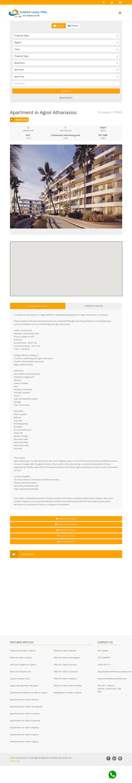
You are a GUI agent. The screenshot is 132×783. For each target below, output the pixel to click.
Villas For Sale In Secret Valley (68, 702)
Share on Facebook (66, 541)
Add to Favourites (66, 535)
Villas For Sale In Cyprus (21, 674)
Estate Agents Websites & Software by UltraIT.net (50, 775)
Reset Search (66, 97)
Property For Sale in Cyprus (23, 667)
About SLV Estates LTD (20, 688)
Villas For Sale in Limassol (66, 688)
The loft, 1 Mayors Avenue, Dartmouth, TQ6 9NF (109, 705)
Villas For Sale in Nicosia (65, 667)
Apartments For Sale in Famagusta (26, 723)
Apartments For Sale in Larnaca (24, 730)
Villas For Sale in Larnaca (65, 681)
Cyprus (58, 25)
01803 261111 (104, 681)
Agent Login (15, 778)
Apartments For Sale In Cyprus (24, 751)
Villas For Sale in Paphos (65, 695)
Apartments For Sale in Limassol (25, 737)
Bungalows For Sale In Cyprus (68, 709)
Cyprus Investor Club (20, 695)
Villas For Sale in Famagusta (67, 674)
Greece (73, 25)
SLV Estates (103, 667)
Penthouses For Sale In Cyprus (24, 758)
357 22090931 (104, 674)
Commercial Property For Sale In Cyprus (29, 709)
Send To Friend (66, 553)
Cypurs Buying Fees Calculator (24, 702)
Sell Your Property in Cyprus (23, 681)
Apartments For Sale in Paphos (24, 744)
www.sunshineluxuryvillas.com (112, 695)
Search (66, 90)
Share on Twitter (66, 547)
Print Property (66, 558)
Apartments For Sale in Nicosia (24, 716)
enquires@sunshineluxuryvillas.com (114, 688)
